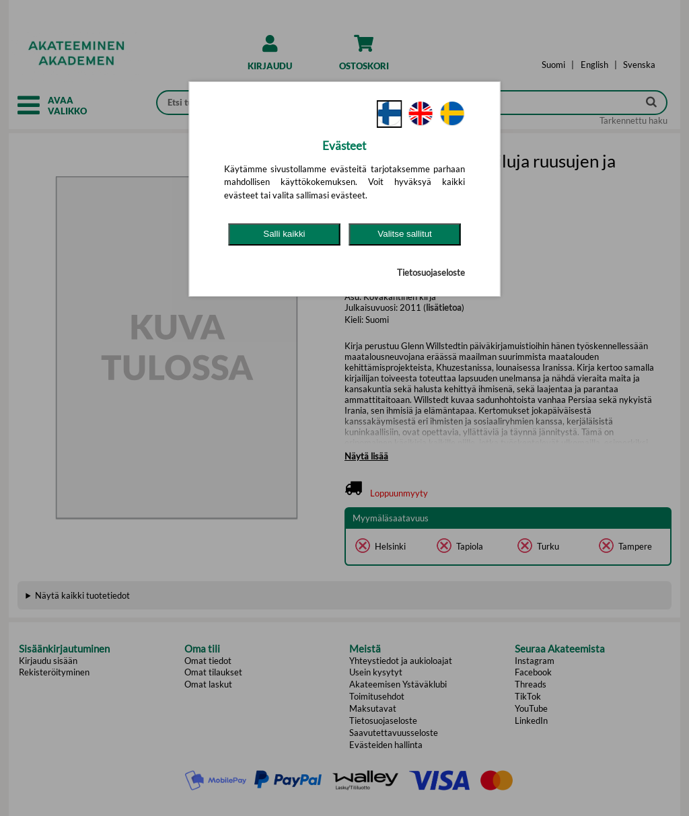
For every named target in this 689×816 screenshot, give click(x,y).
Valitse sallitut (404, 234)
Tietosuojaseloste (431, 272)
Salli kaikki (284, 234)
